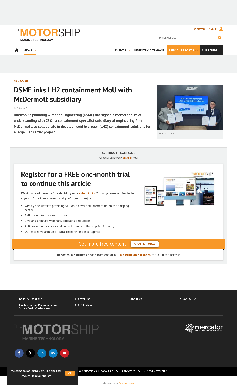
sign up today (145, 244)
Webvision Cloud (126, 383)
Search (219, 37)
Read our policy (41, 376)
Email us (53, 353)
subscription (87, 193)
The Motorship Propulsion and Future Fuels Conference (37, 306)
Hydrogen (21, 80)
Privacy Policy (131, 371)
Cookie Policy (109, 371)
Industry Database (30, 299)
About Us (136, 299)
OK (70, 373)
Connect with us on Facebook (19, 353)
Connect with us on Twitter (30, 353)
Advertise (84, 299)
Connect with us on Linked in (41, 353)
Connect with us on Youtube (64, 353)
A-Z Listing (85, 305)
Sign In (213, 29)
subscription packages (135, 255)
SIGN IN (127, 157)
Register (199, 29)
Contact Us (190, 299)
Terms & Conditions (83, 371)
